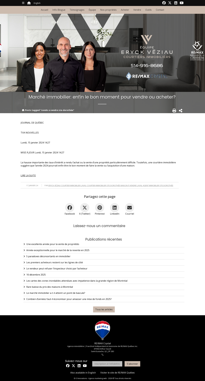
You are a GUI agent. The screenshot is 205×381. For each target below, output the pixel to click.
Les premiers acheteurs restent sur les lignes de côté (53, 262)
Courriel (129, 213)
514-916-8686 (147, 65)
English (37, 3)
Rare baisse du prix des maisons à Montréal (48, 286)
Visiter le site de (117, 372)
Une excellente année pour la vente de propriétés (51, 244)
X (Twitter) (84, 213)
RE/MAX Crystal (102, 343)
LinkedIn (114, 213)
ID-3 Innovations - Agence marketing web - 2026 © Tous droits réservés (102, 378)
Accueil (44, 9)
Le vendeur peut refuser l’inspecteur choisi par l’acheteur (55, 268)
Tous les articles (104, 309)
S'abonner (132, 363)
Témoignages (77, 9)
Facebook (70, 213)
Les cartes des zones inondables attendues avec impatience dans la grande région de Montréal (75, 280)
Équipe (92, 9)
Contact (160, 9)
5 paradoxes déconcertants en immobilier (46, 256)
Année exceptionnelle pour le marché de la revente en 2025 (56, 250)
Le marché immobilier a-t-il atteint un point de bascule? (54, 293)
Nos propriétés (108, 9)
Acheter (125, 9)
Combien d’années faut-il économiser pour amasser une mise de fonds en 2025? (67, 299)
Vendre (137, 9)
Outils (148, 9)
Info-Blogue (58, 9)
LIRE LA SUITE (28, 175)
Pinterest (100, 213)
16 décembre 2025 (34, 274)
